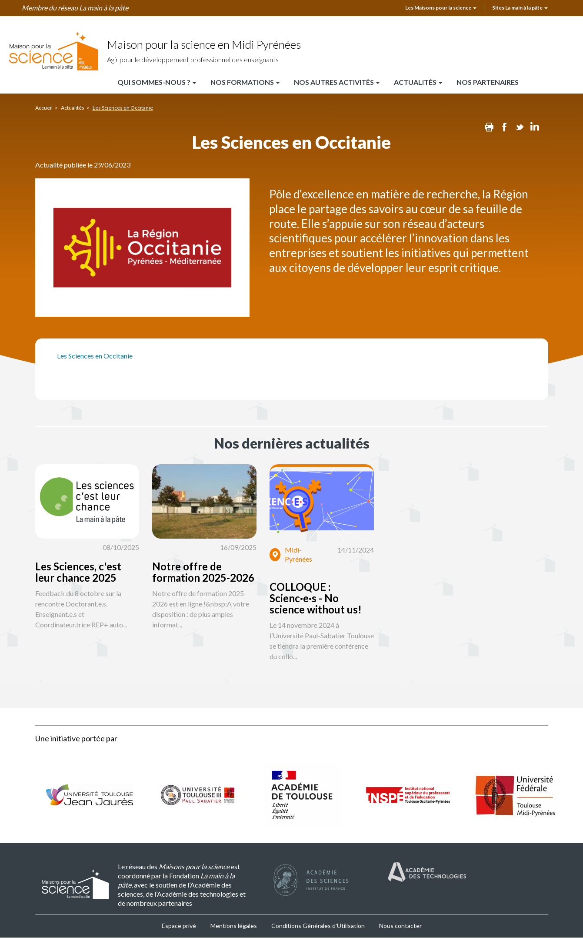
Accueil (44, 107)
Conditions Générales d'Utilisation (318, 925)
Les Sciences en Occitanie (95, 356)
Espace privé (179, 925)
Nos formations (245, 82)
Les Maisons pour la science (440, 7)
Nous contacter (400, 925)
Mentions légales (233, 925)
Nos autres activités (337, 82)
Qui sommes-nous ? (156, 82)
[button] (116, 574)
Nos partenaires (487, 82)
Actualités (418, 82)
